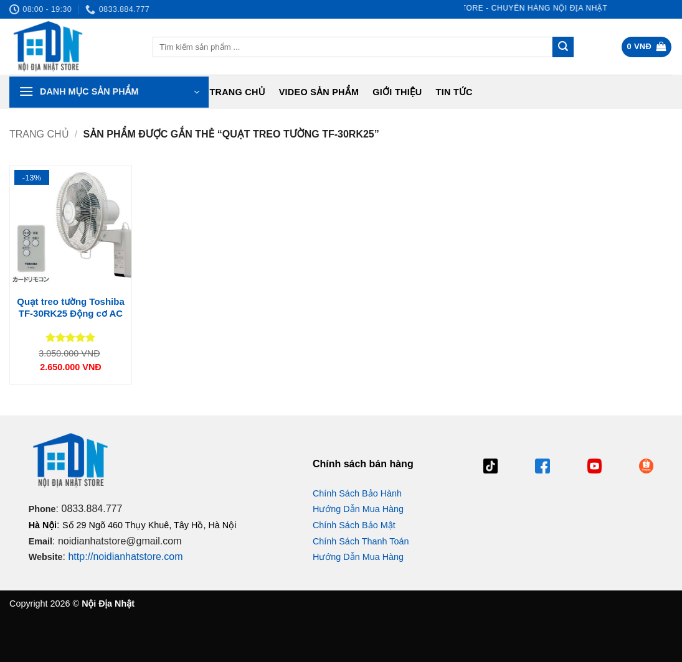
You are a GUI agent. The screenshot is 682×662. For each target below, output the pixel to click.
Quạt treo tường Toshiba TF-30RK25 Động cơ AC (71, 307)
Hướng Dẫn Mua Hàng (358, 509)
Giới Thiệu (397, 92)
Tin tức (454, 92)
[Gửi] (563, 47)
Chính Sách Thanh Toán (361, 541)
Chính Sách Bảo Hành (357, 493)
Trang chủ (237, 92)
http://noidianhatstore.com (125, 556)
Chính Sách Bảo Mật (354, 525)
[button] (647, 47)
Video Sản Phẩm (319, 92)
